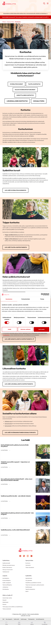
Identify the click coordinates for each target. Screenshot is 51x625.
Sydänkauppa (29, 587)
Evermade (28, 615)
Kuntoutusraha (8, 423)
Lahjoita (5, 575)
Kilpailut (4, 600)
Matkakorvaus (8, 421)
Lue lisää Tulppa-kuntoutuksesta (16, 247)
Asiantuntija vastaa (7, 598)
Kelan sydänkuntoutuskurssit (25, 89)
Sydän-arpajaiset (7, 582)
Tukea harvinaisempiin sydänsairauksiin (35, 585)
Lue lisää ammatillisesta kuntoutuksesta (18, 339)
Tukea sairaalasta (30, 567)
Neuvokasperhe (9, 619)
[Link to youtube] (31, 556)
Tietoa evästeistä (7, 608)
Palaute (4, 604)
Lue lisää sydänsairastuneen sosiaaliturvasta (20, 432)
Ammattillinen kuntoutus (25, 95)
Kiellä (9, 329)
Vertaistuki (28, 565)
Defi (3, 619)
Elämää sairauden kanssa (9, 565)
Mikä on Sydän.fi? (7, 595)
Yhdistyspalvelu (31, 619)
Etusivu (4, 22)
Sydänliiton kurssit (16, 84)
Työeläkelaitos (6, 335)
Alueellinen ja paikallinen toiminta (33, 582)
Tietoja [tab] (42, 299)
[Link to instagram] (27, 556)
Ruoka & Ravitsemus (7, 567)
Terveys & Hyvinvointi (8, 569)
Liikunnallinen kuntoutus (17, 101)
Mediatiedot (5, 602)
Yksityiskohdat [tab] (25, 299)
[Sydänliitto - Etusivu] (25, 550)
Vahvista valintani (25, 329)
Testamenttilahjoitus (7, 585)
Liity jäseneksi (29, 580)
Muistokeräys (6, 589)
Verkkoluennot (6, 571)
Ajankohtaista (29, 578)
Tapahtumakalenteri (30, 589)
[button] (44, 4)
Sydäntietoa (6, 560)
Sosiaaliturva (38, 101)
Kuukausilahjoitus (7, 580)
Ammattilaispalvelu (40, 619)
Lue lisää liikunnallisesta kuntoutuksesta (19, 384)
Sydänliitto (29, 575)
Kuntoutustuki (8, 426)
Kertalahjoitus (6, 578)
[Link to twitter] (24, 556)
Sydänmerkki (16, 619)
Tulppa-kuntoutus (34, 84)
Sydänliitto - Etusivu (15, 3)
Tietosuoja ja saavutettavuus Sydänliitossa (13, 606)
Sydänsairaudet (6, 563)
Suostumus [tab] (9, 299)
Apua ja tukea (10, 22)
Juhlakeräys (5, 587)
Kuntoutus (28, 563)
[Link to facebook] (20, 556)
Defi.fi (27, 591)
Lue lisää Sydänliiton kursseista (15, 190)
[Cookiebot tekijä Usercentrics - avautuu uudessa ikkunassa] (42, 294)
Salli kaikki (41, 329)
